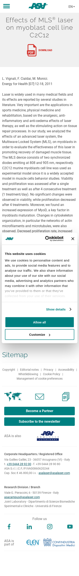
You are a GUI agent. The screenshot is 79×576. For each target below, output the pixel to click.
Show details (56, 309)
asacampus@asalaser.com (22, 497)
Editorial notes (29, 369)
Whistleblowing (28, 374)
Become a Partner (39, 411)
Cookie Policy (51, 374)
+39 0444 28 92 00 (19, 464)
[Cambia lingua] (71, 6)
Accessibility (66, 369)
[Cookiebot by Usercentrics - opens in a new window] (47, 239)
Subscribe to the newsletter (39, 421)
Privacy (48, 369)
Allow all (39, 322)
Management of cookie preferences (40, 378)
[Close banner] (72, 238)
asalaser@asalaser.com (54, 473)
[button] (6, 6)
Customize (39, 334)
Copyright (8, 369)
